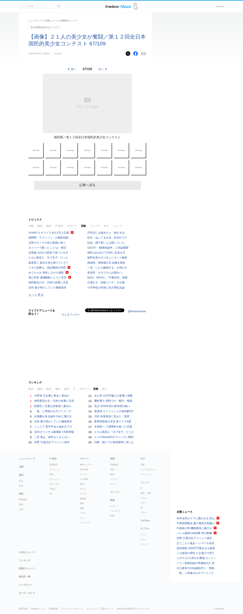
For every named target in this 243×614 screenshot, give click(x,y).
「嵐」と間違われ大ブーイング (52, 411)
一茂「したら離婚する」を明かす (107, 267)
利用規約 (53, 608)
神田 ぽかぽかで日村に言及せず (106, 252)
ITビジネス (54, 484)
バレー (83, 518)
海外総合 (23, 499)
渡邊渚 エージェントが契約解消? (114, 411)
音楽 (112, 469)
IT (74, 388)
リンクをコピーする (143, 54)
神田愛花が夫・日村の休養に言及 (48, 282)
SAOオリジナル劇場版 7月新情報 (54, 431)
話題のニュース (27, 568)
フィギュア (85, 523)
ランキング (24, 560)
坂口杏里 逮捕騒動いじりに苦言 (47, 277)
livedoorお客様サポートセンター (133, 608)
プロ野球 (84, 479)
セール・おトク (27, 593)
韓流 (112, 474)
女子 (106, 225)
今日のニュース (27, 552)
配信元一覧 (24, 576)
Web (51, 474)
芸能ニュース (52, 20)
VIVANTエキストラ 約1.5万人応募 (48, 232)
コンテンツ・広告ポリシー (100, 608)
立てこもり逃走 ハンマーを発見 (196, 543)
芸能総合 (114, 464)
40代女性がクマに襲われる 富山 (196, 518)
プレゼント (115, 511)
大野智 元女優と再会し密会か (51, 395)
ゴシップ (95, 225)
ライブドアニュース (118, 6)
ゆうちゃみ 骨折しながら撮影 (46, 272)
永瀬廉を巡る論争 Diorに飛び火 (53, 416)
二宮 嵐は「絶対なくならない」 (53, 437)
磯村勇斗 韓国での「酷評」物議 (113, 400)
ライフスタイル (147, 469)
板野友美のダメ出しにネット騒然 (107, 257)
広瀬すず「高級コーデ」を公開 (106, 282)
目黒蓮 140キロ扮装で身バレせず (48, 252)
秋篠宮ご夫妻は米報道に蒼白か (52, 406)
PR (50, 493)
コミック (144, 544)
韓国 (21, 504)
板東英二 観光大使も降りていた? (48, 262)
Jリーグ (83, 474)
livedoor (220, 6)
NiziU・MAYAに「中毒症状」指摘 (107, 277)
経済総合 (53, 464)
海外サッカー (86, 464)
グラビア (114, 479)
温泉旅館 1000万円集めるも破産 (196, 548)
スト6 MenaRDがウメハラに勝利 (113, 437)
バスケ (83, 513)
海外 (48, 225)
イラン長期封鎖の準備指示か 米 (196, 563)
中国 (21, 509)
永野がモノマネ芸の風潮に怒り (47, 242)
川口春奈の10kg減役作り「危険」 (197, 568)
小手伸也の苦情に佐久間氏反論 (106, 287)
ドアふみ (135, 6)
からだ (143, 498)
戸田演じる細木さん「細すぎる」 (107, 232)
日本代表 (84, 469)
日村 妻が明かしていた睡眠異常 (47, 287)
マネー (143, 503)
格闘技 (83, 498)
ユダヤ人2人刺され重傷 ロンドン (196, 557)
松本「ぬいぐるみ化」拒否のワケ (107, 237)
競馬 (82, 503)
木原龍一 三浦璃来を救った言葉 (113, 426)
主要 (30, 225)
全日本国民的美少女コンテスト (45, 27)
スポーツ (72, 225)
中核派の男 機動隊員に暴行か (194, 528)
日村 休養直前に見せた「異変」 (113, 416)
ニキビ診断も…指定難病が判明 (47, 267)
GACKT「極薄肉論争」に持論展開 (107, 247)
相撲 (82, 508)
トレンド (117, 225)
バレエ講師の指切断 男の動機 (194, 533)
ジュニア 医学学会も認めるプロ (53, 426)
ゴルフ (83, 489)
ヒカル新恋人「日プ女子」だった (48, 257)
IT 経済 (59, 225)
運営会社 (23, 608)
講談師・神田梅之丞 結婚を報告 (106, 262)
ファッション (146, 474)
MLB (82, 484)
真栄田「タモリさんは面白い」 (106, 272)
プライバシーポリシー (72, 608)
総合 (30, 388)
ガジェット (54, 479)
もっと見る (36, 294)
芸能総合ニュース (68, 20)
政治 (48, 388)
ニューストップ (35, 20)
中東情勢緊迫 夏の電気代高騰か (196, 523)
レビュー (114, 506)
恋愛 (142, 464)
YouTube (145, 520)
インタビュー (26, 584)
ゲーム (143, 539)
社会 (21, 481)
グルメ (143, 512)
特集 (112, 515)
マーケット (54, 469)
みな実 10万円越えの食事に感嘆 (113, 395)
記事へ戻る (87, 185)
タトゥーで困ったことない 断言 (47, 247)
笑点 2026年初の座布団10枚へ (112, 406)
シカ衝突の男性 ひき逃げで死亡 (196, 553)
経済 (66, 388)
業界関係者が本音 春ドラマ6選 (112, 421)
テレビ (113, 484)
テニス (83, 493)
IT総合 (52, 489)
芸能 (83, 225)
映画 (112, 500)
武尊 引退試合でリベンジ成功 (51, 442)
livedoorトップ (38, 608)
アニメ (143, 534)
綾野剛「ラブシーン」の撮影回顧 (48, 237)
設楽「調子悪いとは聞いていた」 (107, 242)
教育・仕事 (145, 493)
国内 (39, 225)
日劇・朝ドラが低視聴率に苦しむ (114, 442)
